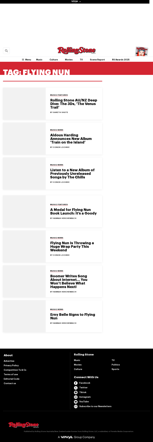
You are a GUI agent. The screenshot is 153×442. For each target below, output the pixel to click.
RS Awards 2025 (121, 60)
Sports (115, 369)
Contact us (10, 383)
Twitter (81, 388)
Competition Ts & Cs (15, 370)
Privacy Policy (11, 365)
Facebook (82, 383)
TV (81, 60)
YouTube (81, 402)
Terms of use (11, 374)
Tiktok (80, 392)
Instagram (82, 397)
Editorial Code (11, 379)
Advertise (9, 361)
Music (39, 60)
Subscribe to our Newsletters (92, 406)
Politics (116, 365)
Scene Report (97, 60)
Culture (54, 60)
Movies (69, 60)
